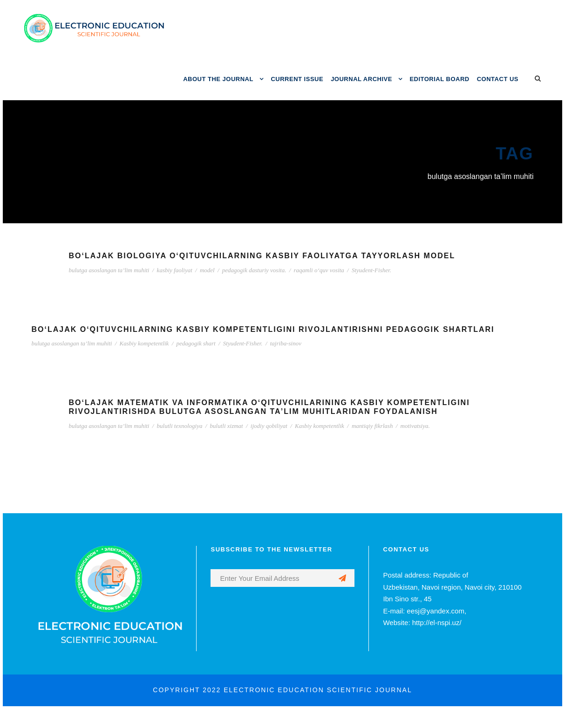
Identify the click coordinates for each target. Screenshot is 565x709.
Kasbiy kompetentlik (144, 343)
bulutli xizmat (226, 425)
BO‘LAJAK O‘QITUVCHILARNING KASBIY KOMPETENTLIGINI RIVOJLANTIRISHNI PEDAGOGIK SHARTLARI (263, 329)
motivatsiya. (415, 425)
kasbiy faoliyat (174, 270)
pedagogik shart (196, 343)
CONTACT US (497, 79)
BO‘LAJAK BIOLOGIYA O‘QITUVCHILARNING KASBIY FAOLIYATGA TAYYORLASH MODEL (262, 256)
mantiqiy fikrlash (372, 425)
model (207, 270)
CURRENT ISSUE (297, 79)
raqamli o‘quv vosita (319, 270)
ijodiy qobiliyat (269, 425)
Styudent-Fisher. (371, 270)
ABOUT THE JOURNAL (218, 79)
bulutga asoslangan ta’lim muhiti (109, 270)
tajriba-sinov (285, 343)
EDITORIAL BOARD (439, 79)
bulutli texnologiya (180, 425)
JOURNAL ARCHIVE (361, 79)
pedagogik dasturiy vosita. (254, 270)
